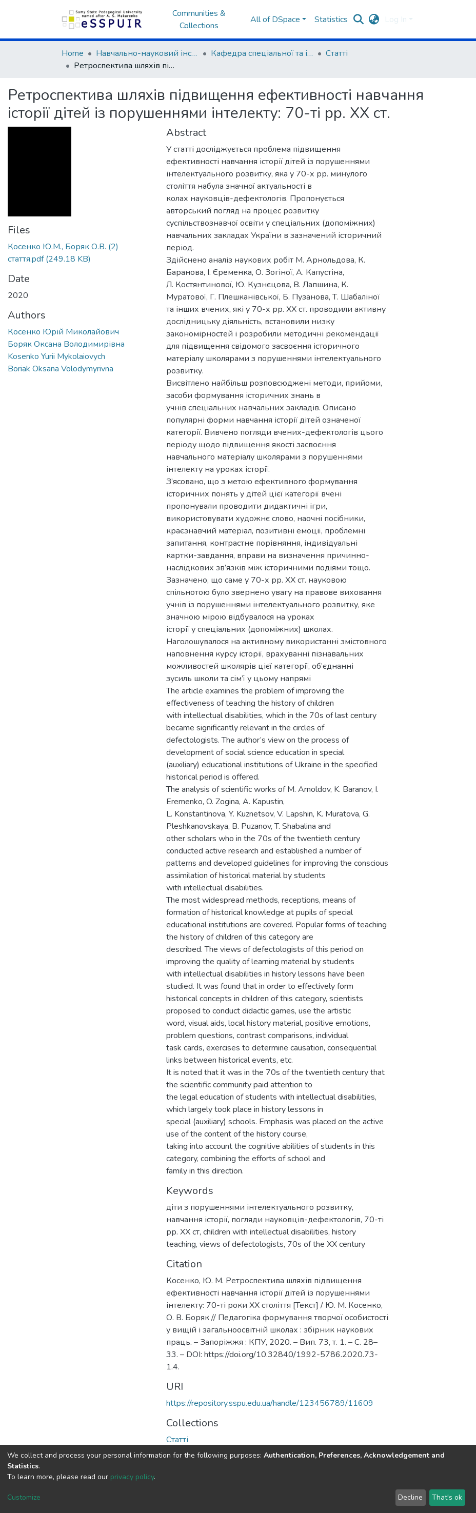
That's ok (447, 1497)
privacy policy (132, 1477)
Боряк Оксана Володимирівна (66, 344)
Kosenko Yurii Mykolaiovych (56, 356)
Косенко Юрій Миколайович (63, 331)
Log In (396, 19)
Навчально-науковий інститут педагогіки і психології (147, 53)
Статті (337, 53)
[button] (374, 19)
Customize (24, 1497)
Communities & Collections (199, 19)
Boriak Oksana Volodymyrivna (60, 368)
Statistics (331, 19)
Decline (410, 1497)
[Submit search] (359, 19)
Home (73, 53)
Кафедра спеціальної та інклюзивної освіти (262, 53)
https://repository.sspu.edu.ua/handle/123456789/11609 (269, 1403)
